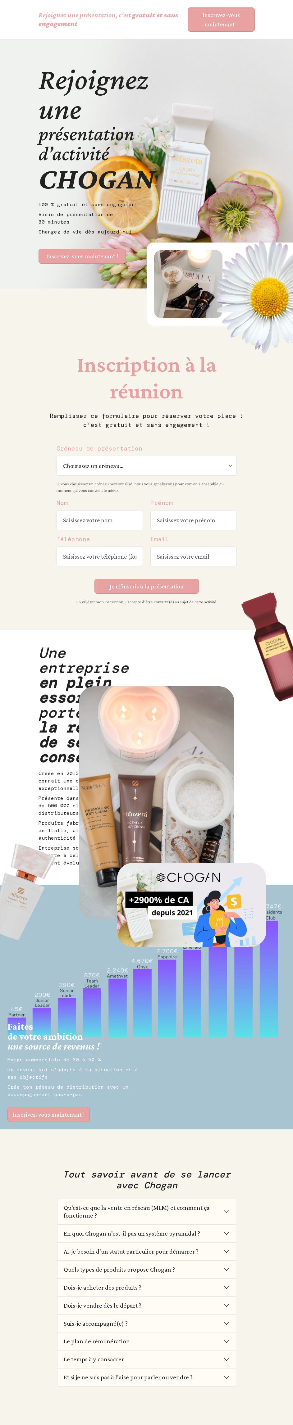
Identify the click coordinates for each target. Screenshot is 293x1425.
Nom (62, 503)
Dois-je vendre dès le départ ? (102, 1305)
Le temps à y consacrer (94, 1359)
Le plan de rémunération (97, 1341)
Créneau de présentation (99, 448)
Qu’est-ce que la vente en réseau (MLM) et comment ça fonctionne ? (137, 1211)
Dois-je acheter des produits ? (102, 1287)
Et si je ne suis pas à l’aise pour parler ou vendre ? (128, 1377)
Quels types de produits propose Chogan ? (119, 1269)
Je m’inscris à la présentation (147, 586)
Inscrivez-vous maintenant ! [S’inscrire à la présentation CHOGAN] (221, 19)
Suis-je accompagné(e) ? (96, 1323)
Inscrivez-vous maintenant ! (49, 1114)
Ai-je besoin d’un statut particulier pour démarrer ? (131, 1251)
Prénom (161, 503)
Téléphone (73, 539)
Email (159, 539)
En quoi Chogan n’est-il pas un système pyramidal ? (132, 1233)
